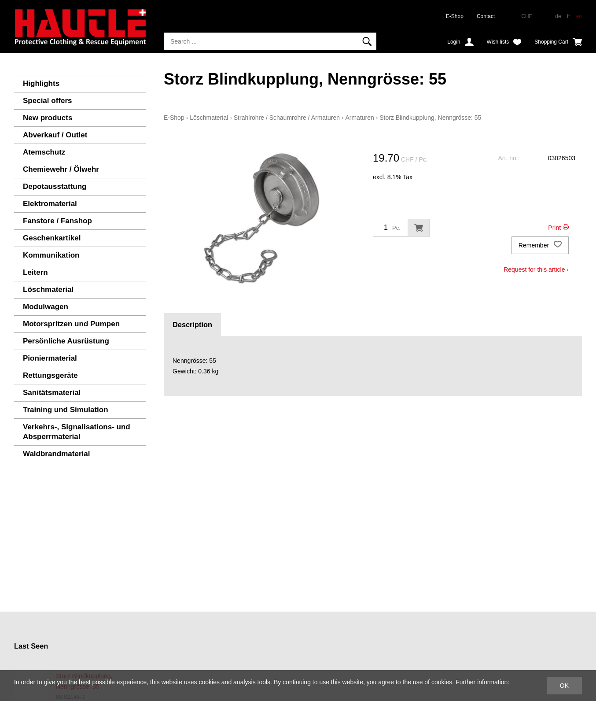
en (579, 16)
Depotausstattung (55, 186)
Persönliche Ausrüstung (66, 341)
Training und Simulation (65, 410)
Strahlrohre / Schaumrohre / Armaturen (287, 117)
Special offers (47, 100)
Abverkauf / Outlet (55, 135)
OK (564, 685)
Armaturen (359, 117)
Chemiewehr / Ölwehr (61, 169)
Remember (540, 245)
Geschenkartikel (52, 238)
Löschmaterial (48, 289)
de (558, 16)
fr (568, 16)
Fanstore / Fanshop (57, 221)
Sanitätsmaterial (52, 392)
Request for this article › (536, 269)
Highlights (41, 83)
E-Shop (455, 16)
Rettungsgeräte (50, 375)
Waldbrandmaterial (56, 454)
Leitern (35, 272)
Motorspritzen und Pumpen (71, 324)
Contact (486, 16)
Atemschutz (44, 152)
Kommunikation (51, 255)
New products (47, 118)
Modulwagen (45, 307)
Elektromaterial (50, 203)
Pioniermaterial (50, 358)
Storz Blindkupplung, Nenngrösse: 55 (430, 117)
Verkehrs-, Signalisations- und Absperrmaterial (76, 432)
